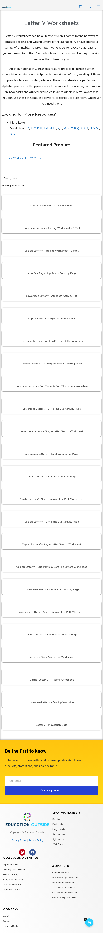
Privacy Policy (19, 840)
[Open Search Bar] (89, 6)
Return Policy (36, 840)
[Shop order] (51, 178)
